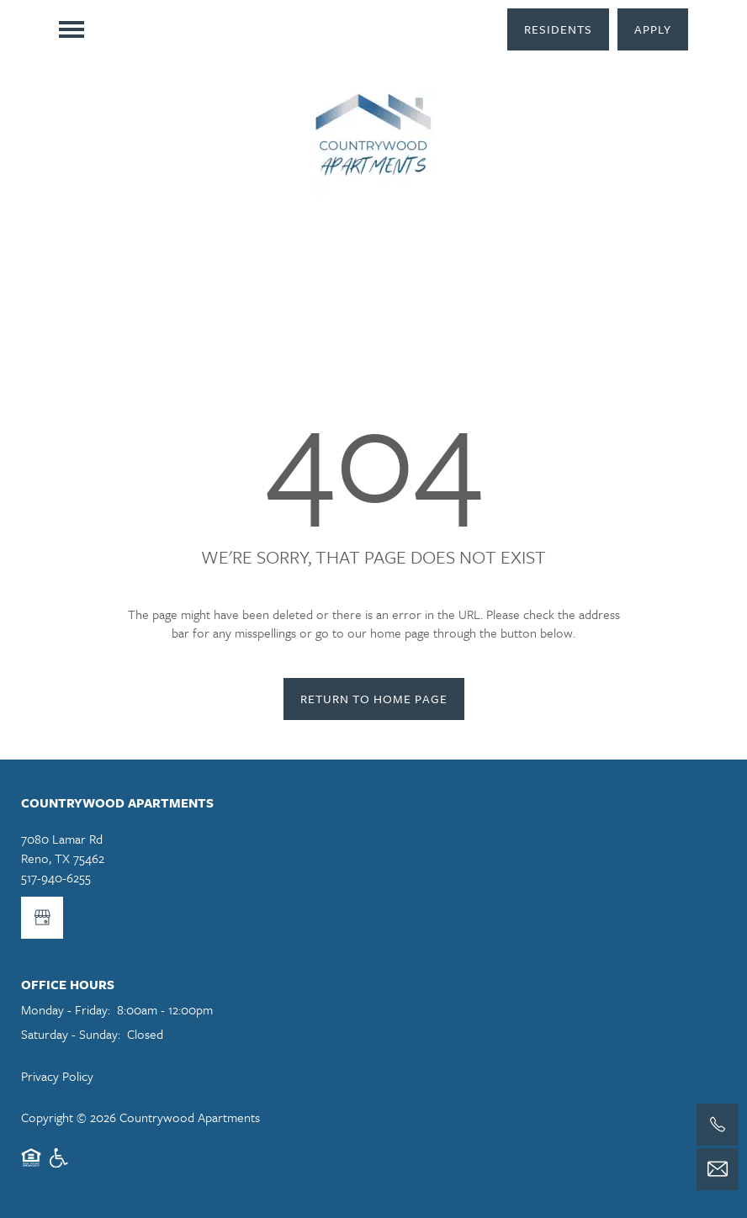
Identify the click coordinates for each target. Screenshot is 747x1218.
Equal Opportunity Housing (31, 1165)
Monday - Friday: (65, 1009)
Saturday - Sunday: (70, 1034)
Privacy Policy (57, 1076)
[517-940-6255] (718, 1125)
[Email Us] (718, 1169)
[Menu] (71, 29)
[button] (558, 29)
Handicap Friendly (60, 1165)
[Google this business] (42, 918)
